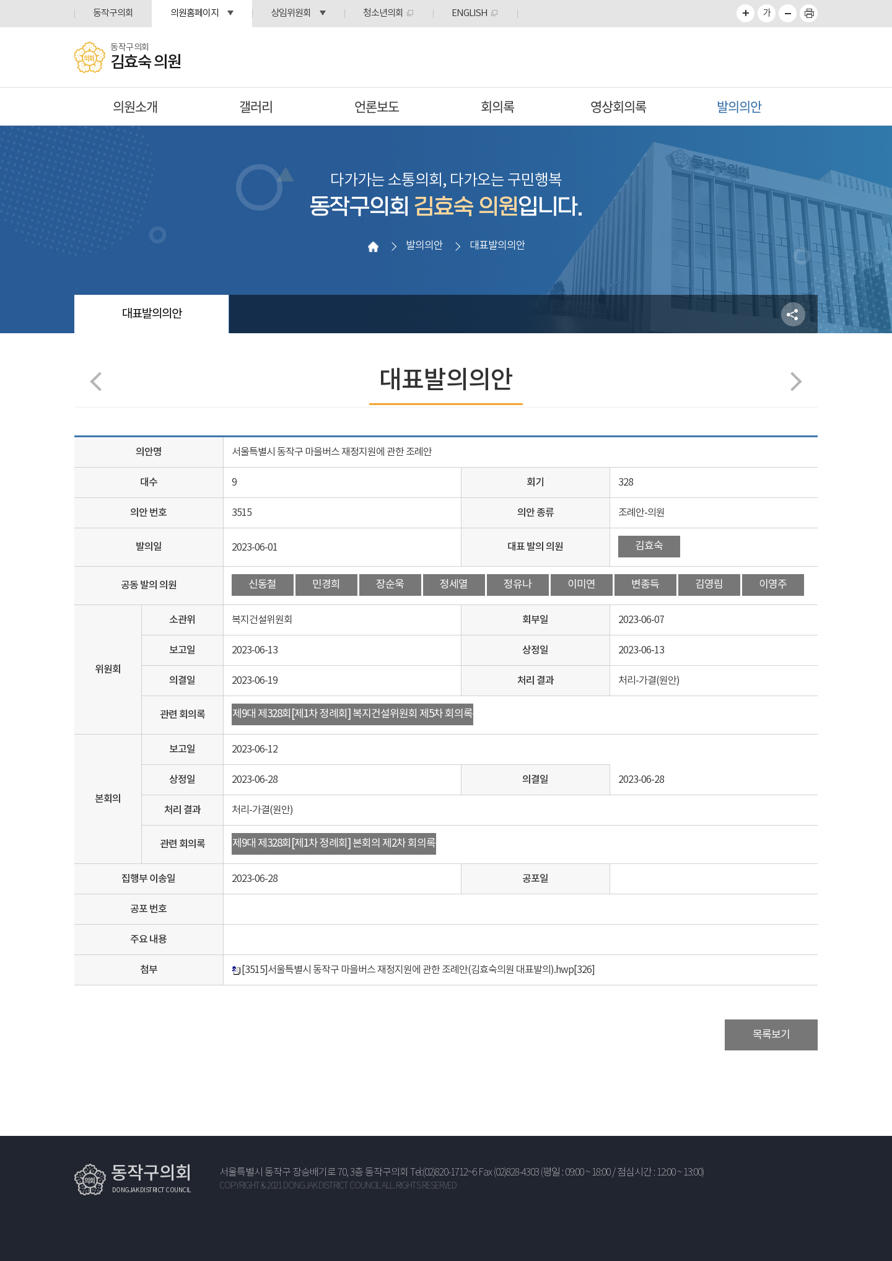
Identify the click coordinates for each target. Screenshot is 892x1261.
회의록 (497, 106)
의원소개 (135, 106)
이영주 (773, 584)
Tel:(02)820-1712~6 (443, 1172)
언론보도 (376, 106)
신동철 (262, 584)
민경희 (326, 584)
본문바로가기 (0, 0)
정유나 (517, 584)
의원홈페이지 (194, 13)
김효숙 (649, 546)
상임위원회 (291, 13)
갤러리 (256, 106)
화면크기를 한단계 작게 (788, 13)
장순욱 (390, 584)
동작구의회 (113, 13)
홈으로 (373, 246)
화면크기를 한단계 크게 (745, 13)
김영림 (709, 584)
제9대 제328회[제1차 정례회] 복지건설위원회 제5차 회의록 (352, 714)
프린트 (809, 13)
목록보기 (771, 1035)
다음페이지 (792, 381)
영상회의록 (618, 106)
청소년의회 (383, 13)
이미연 (581, 584)
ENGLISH (470, 13)
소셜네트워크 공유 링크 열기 (793, 314)
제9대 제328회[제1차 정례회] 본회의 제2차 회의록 (333, 843)
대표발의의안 (151, 314)
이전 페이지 (99, 381)
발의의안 (739, 106)
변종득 (645, 584)
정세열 (454, 584)
